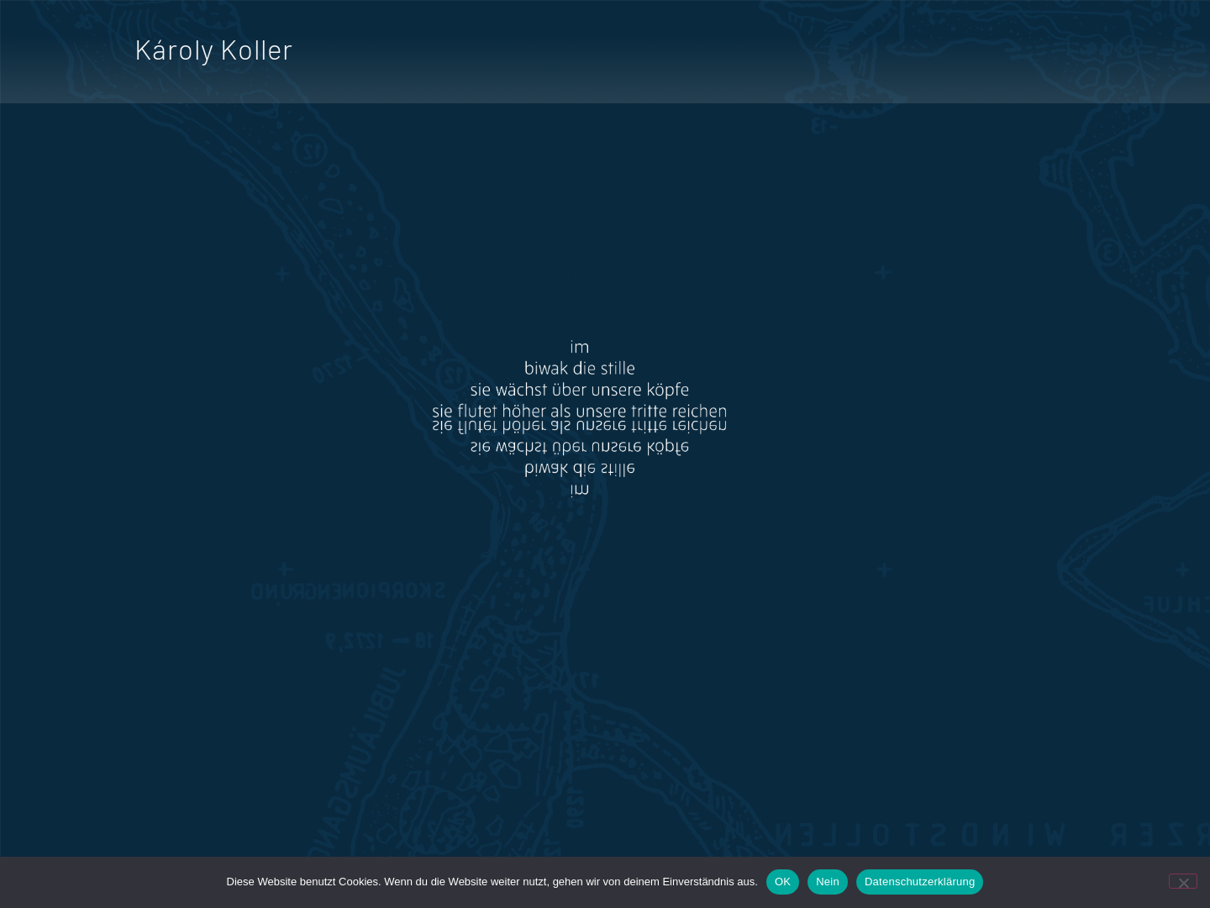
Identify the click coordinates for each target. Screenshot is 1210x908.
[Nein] (1183, 881)
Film (836, 54)
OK (783, 881)
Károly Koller (213, 49)
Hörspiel (910, 54)
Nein (827, 881)
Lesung (1118, 54)
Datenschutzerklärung (920, 881)
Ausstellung (1016, 54)
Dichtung (748, 54)
